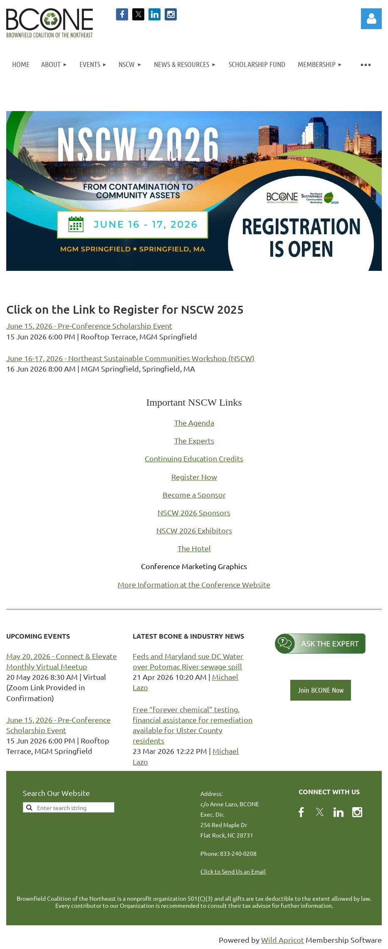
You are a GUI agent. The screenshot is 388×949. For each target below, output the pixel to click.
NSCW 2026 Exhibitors (194, 530)
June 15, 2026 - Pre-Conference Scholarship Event (89, 325)
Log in (371, 18)
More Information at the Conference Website (194, 584)
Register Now (194, 476)
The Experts (194, 440)
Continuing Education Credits (194, 458)
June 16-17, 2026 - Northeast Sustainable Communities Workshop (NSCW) (130, 358)
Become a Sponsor (194, 494)
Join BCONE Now (321, 689)
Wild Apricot (282, 939)
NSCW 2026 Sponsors (194, 512)
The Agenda (194, 422)
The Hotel (194, 548)
